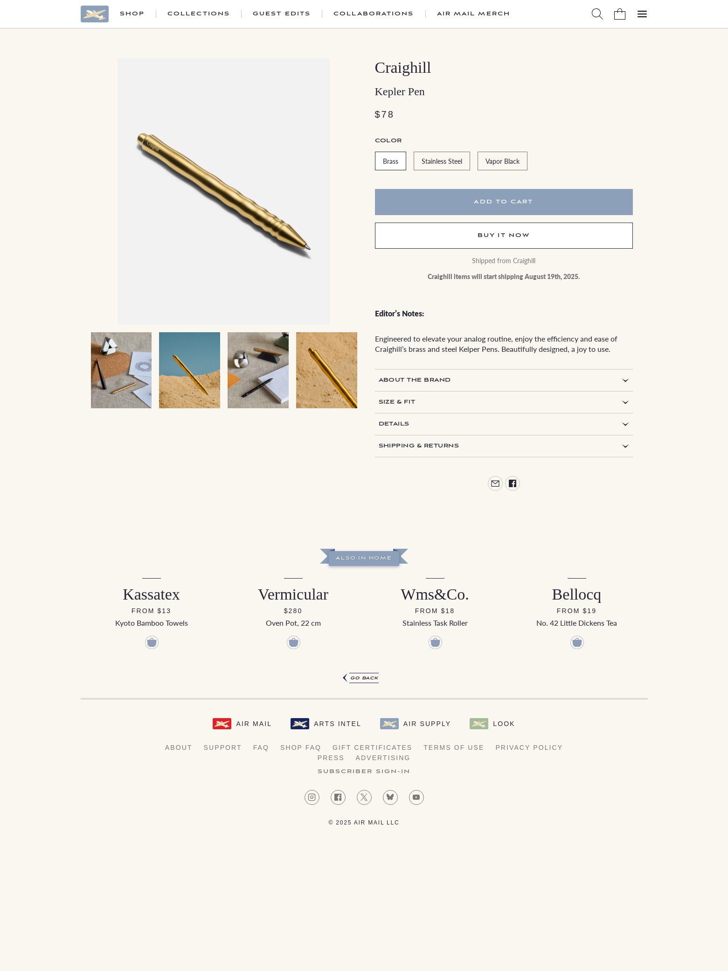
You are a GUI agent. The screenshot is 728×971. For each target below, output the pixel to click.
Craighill (403, 67)
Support (223, 747)
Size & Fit (397, 401)
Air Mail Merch (473, 14)
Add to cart (503, 201)
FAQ (261, 747)
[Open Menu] (642, 14)
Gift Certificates (372, 747)
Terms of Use (453, 747)
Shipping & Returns (419, 445)
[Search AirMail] (597, 14)
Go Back (364, 678)
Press (331, 757)
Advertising (383, 757)
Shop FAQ (300, 747)
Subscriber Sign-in (364, 771)
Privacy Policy (529, 747)
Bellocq (577, 594)
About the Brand (415, 380)
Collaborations (373, 14)
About (179, 747)
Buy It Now (504, 235)
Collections (198, 14)
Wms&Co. (435, 594)
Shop (132, 14)
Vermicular (293, 594)
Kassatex (151, 594)
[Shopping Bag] (619, 14)
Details (394, 423)
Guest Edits (282, 14)
